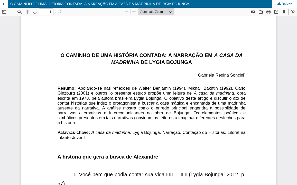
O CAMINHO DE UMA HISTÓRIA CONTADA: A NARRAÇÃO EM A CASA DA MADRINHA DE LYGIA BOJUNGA (99, 4)
